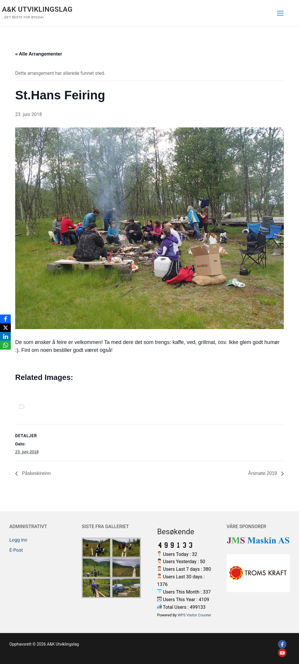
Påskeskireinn (36, 473)
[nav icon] (280, 13)
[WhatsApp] (5, 345)
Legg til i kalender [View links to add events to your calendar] (51, 406)
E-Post (16, 550)
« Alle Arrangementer (38, 53)
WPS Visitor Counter (194, 615)
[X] (5, 327)
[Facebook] (282, 644)
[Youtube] (282, 653)
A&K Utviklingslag (37, 9)
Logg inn (18, 540)
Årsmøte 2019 (263, 473)
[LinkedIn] (5, 336)
